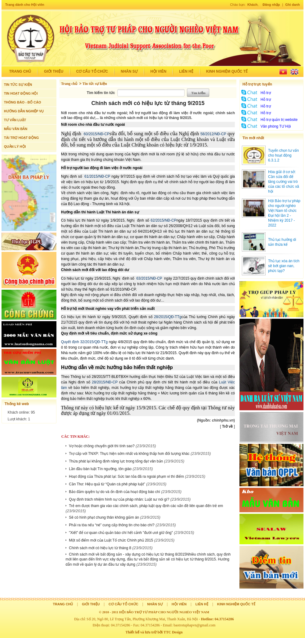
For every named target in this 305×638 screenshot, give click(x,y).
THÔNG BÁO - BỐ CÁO (22, 102)
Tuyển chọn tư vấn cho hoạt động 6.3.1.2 (283, 155)
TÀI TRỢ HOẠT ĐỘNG (21, 138)
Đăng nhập (271, 4)
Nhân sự (129, 71)
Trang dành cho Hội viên (24, 4)
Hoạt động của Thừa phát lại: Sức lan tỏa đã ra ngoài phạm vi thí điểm (126, 476)
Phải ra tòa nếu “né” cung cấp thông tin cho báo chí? (112, 525)
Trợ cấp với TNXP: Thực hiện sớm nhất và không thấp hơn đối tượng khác (129, 453)
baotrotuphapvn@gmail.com (194, 625)
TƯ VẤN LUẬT (15, 120)
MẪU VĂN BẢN (15, 129)
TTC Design (172, 632)
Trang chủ (20, 71)
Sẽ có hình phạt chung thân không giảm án (104, 517)
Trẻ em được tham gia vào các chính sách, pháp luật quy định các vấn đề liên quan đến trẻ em (146, 506)
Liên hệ (186, 71)
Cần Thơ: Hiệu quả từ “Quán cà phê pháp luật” (107, 484)
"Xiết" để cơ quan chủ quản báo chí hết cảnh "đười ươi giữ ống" (121, 533)
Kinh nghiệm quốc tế (227, 71)
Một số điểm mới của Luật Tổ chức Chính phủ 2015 (111, 540)
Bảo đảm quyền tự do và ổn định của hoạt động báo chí (114, 492)
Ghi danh (292, 4)
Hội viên (158, 71)
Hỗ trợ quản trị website (278, 120)
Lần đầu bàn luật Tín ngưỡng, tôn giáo (100, 469)
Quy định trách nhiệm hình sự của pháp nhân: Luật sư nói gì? (119, 499)
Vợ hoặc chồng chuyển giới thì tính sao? (102, 446)
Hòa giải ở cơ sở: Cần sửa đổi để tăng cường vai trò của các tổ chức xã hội (283, 182)
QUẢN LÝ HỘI (15, 146)
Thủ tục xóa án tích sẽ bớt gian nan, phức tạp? (284, 266)
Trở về (227, 426)
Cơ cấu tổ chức (92, 71)
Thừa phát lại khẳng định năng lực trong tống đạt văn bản (116, 461)
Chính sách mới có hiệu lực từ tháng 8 (100, 548)
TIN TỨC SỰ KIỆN (18, 84)
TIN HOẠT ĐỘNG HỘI (21, 93)
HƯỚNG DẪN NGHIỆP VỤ (24, 111)
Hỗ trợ (265, 93)
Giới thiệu (53, 71)
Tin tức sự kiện (94, 84)
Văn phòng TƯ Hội (275, 126)
